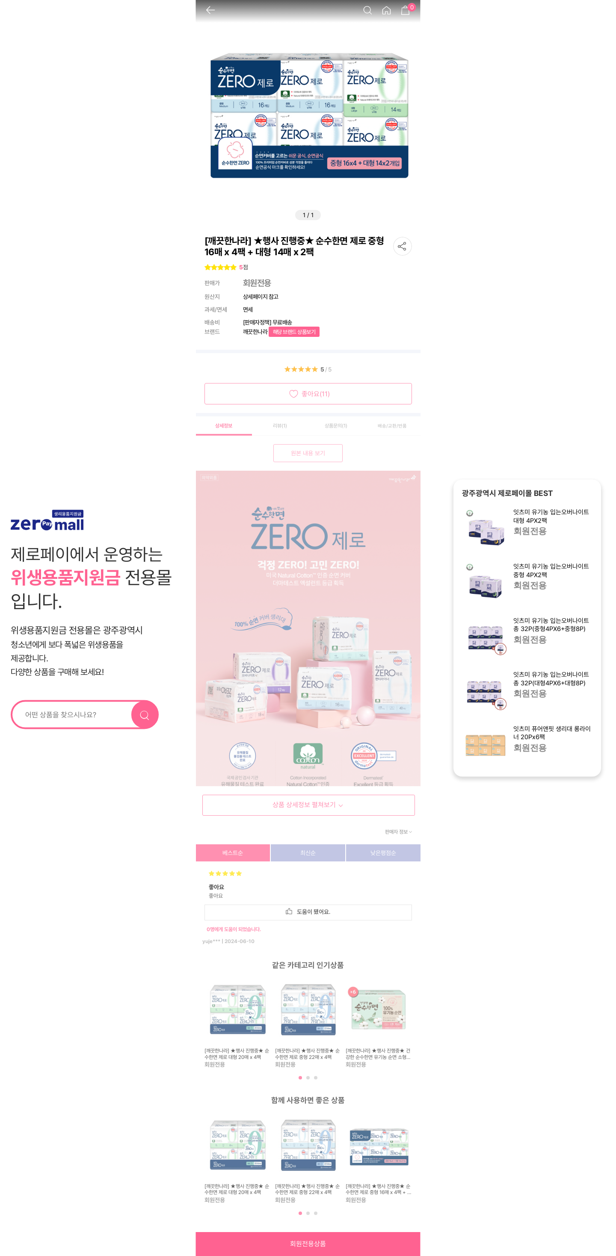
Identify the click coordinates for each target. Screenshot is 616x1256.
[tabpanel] (237, 1023)
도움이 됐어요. (308, 911)
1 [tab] (301, 1080)
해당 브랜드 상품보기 (294, 332)
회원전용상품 (308, 1244)
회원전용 (530, 532)
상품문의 (336, 426)
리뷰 (280, 426)
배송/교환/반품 (392, 426)
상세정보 (223, 426)
